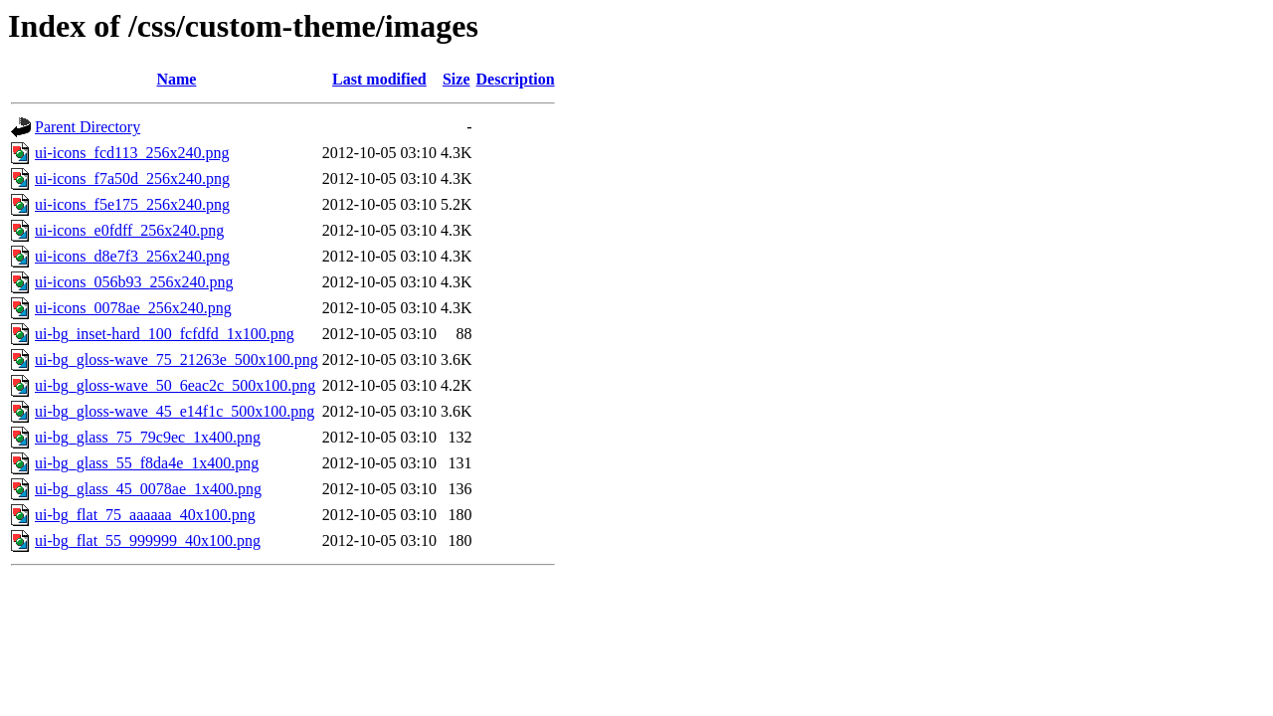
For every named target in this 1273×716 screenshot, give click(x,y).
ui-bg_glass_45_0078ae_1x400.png (148, 488)
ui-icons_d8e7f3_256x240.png (132, 256)
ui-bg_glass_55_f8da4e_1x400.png (147, 462)
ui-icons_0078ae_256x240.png (133, 307)
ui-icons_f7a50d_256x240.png (132, 178)
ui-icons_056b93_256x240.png (134, 281)
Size (456, 79)
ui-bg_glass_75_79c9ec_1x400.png (148, 437)
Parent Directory (87, 126)
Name (176, 79)
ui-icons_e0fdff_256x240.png (129, 230)
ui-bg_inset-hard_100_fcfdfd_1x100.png (164, 333)
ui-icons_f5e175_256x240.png (132, 204)
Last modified (379, 79)
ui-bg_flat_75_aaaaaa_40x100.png (145, 514)
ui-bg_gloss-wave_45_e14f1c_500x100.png (174, 411)
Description (515, 79)
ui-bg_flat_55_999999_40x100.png (148, 540)
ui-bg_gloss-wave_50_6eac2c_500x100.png (175, 385)
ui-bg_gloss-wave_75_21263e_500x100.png (176, 359)
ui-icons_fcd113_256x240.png (132, 152)
